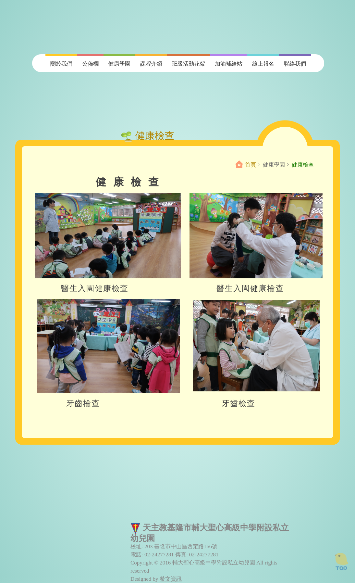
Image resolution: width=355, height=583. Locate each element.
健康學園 (119, 64)
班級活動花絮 (188, 64)
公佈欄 (90, 64)
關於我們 (61, 64)
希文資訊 (171, 579)
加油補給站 (228, 64)
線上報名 (263, 64)
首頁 (250, 165)
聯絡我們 (295, 64)
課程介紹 (151, 64)
